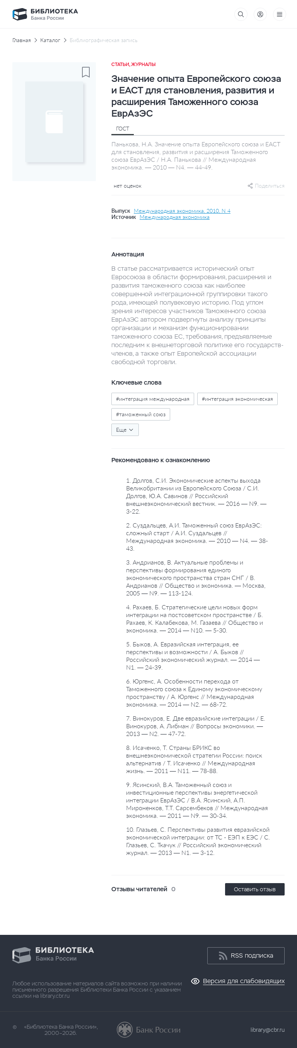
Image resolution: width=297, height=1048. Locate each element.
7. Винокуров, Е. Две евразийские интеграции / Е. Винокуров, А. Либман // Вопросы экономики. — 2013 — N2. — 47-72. (195, 725)
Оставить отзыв (255, 889)
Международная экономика (175, 217)
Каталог (50, 40)
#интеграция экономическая (237, 398)
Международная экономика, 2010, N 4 (182, 211)
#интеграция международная (152, 398)
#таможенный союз (141, 414)
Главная (21, 40)
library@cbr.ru (268, 1029)
